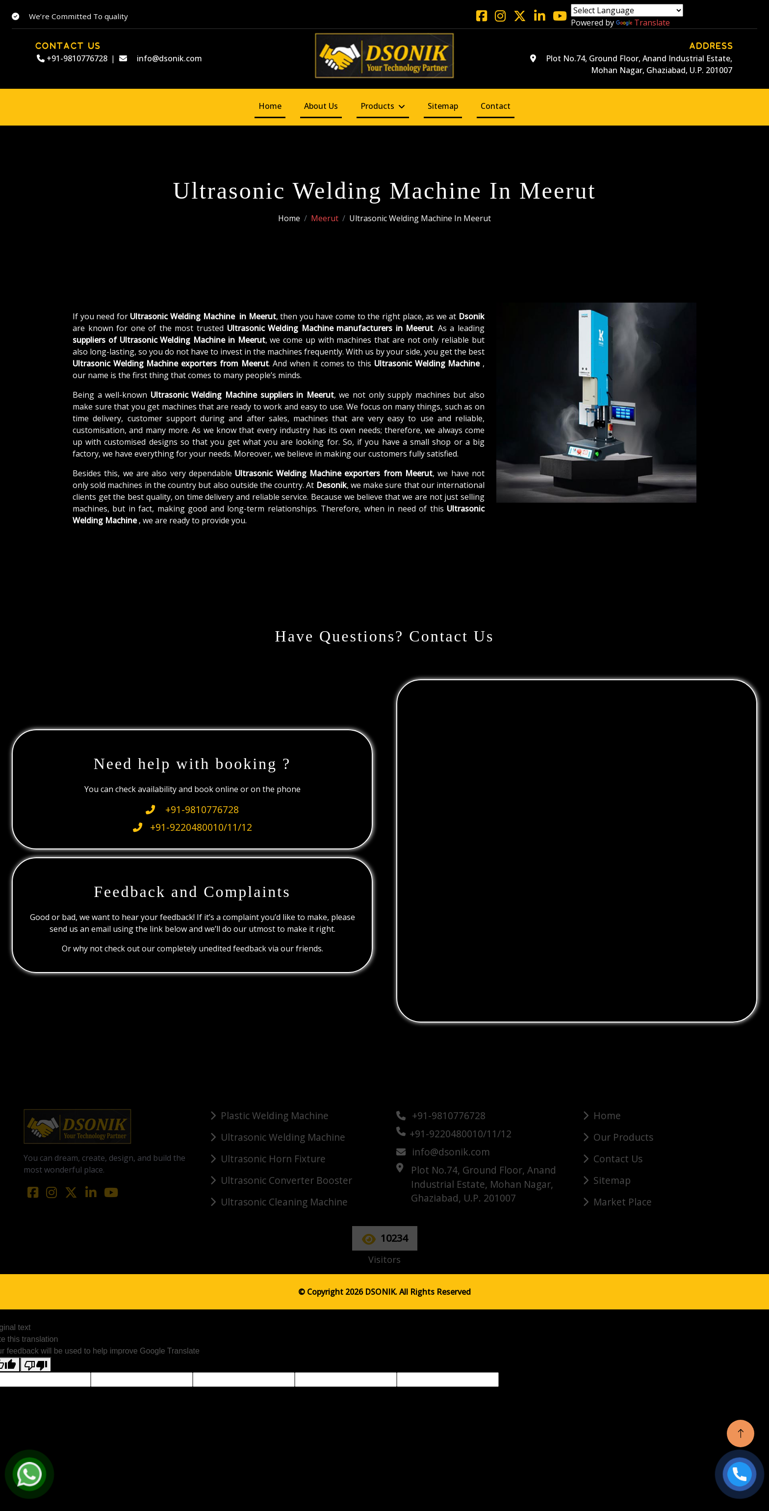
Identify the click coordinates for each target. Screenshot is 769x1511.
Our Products (623, 1137)
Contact (496, 106)
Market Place (622, 1201)
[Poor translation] (35, 1364)
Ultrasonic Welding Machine (283, 1137)
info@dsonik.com (160, 58)
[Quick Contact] (578, 849)
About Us (321, 106)
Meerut (324, 218)
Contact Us (617, 1158)
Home (270, 106)
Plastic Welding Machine (275, 1115)
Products (377, 106)
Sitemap (443, 106)
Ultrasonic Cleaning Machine (284, 1201)
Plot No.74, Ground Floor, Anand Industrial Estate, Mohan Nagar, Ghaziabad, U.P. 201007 (631, 64)
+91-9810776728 (72, 58)
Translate (643, 22)
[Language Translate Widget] (627, 10)
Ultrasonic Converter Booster (286, 1180)
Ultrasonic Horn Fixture (273, 1158)
